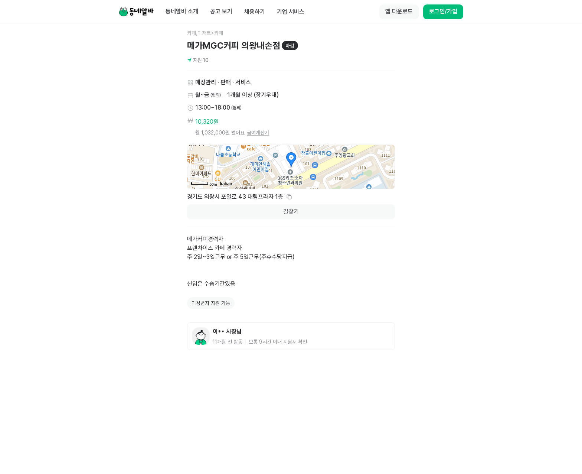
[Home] (136, 11)
